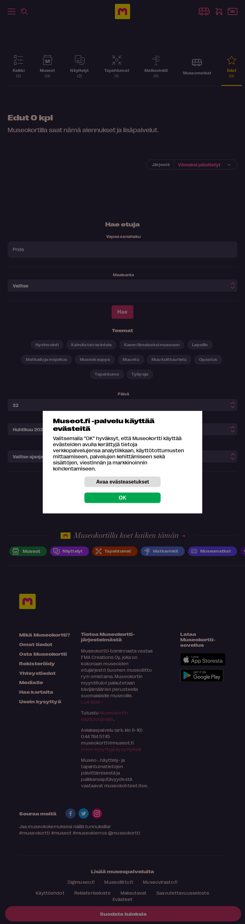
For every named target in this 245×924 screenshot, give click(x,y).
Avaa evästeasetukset (122, 481)
